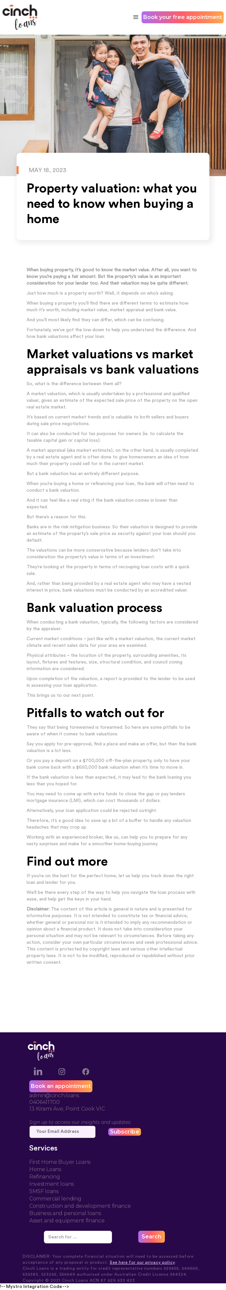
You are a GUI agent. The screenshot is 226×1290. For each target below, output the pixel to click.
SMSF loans (43, 1191)
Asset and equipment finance (66, 1220)
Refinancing (44, 1176)
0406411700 (44, 1102)
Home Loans (45, 1169)
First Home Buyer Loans (59, 1162)
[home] (20, 17)
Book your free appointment (182, 17)
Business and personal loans (65, 1213)
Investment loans (51, 1184)
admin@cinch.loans (54, 1095)
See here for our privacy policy (142, 1262)
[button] (135, 17)
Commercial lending (55, 1198)
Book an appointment (61, 1086)
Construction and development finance (80, 1206)
